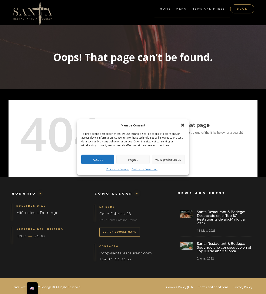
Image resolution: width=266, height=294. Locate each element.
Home (165, 8)
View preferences (168, 159)
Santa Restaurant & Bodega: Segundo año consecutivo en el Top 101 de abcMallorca (223, 247)
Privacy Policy (242, 287)
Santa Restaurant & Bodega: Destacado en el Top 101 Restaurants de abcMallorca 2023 (220, 217)
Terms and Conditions (213, 287)
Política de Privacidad (144, 169)
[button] (182, 125)
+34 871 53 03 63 (115, 259)
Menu (181, 8)
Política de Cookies (117, 169)
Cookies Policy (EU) (179, 287)
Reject (133, 159)
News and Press (208, 8)
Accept (98, 159)
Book (242, 8)
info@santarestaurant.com (126, 253)
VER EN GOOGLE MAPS (119, 232)
